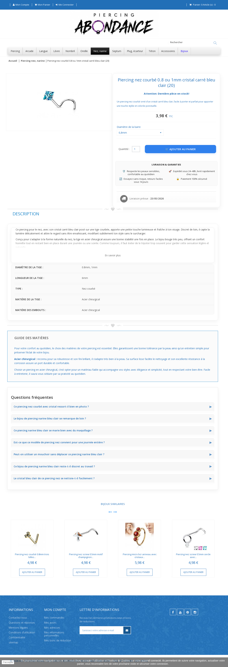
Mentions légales (18, 627)
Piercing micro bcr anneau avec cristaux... (139, 556)
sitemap (13, 642)
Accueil (13, 60)
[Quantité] (136, 149)
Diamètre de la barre (129, 127)
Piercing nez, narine (33, 60)
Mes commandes (54, 617)
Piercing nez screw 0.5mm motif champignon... (86, 556)
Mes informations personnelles (54, 634)
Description (26, 214)
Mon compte (55, 610)
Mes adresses (52, 627)
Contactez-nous (18, 617)
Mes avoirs (50, 622)
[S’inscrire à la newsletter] (126, 630)
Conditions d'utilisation (22, 632)
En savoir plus (113, 255)
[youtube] (180, 612)
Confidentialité (17, 637)
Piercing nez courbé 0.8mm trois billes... (32, 556)
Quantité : (124, 149)
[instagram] (195, 612)
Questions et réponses (22, 622)
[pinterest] (187, 612)
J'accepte (8, 662)
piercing (23, 229)
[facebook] (173, 612)
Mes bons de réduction (57, 640)
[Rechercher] (215, 43)
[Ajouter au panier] (180, 149)
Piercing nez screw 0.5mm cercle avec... (193, 556)
